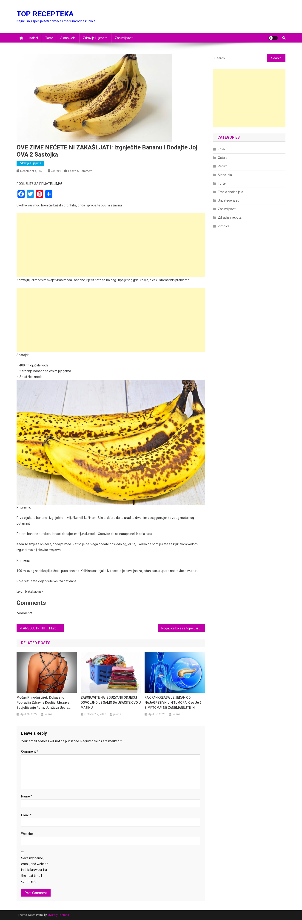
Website (27, 834)
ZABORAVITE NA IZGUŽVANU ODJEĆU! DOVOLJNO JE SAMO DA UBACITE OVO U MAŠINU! (111, 702)
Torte (49, 38)
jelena (56, 171)
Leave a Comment (80, 171)
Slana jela (68, 38)
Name (26, 796)
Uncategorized (228, 200)
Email (26, 815)
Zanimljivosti (124, 38)
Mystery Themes (58, 915)
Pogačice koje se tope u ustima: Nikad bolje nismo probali (183, 628)
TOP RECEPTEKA (45, 13)
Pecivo (223, 166)
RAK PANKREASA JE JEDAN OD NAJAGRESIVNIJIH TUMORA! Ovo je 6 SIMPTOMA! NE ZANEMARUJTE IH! (173, 702)
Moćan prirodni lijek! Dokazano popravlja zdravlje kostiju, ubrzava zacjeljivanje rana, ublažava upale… (44, 702)
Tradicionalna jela (230, 192)
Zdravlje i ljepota (95, 38)
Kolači (33, 38)
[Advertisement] (111, 245)
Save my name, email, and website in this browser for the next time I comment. (34, 869)
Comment (29, 751)
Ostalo (222, 158)
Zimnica (224, 226)
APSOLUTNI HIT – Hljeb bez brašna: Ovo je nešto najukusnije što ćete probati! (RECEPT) (43, 628)
